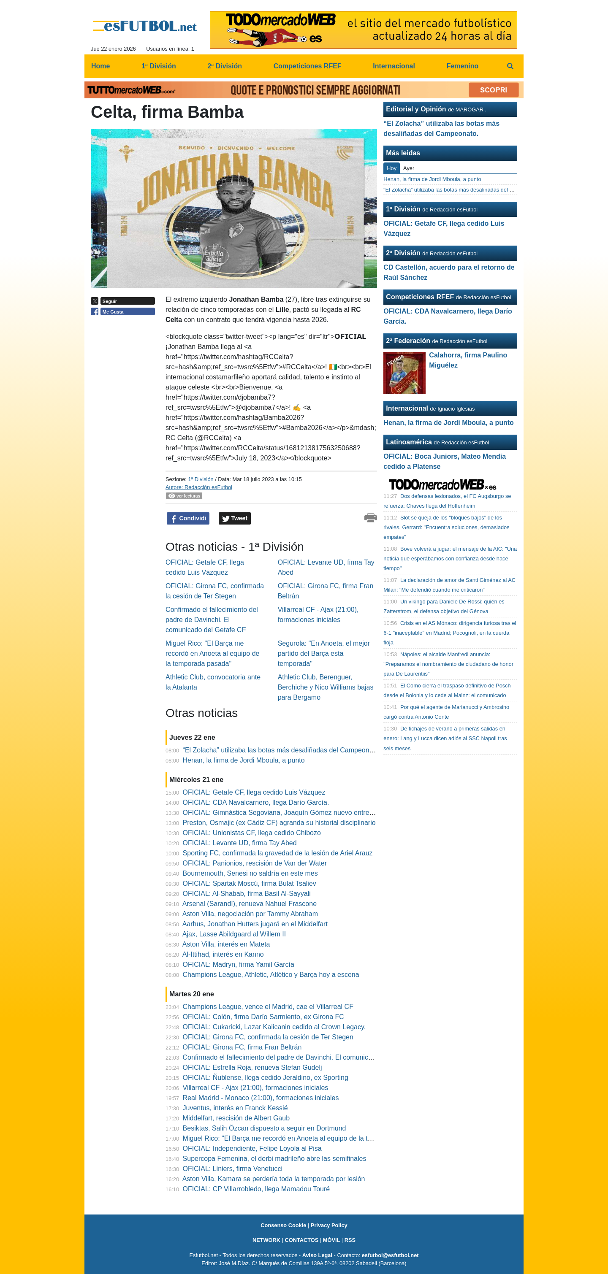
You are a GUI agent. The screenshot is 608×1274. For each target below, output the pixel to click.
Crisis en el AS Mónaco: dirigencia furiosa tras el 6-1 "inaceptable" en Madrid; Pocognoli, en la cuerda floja (449, 633)
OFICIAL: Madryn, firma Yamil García (238, 964)
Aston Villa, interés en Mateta (226, 944)
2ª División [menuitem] (224, 66)
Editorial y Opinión (416, 109)
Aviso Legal (317, 1255)
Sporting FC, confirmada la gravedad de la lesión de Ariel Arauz (278, 853)
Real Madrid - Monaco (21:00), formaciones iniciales (261, 1097)
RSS (350, 1240)
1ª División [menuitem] (158, 66)
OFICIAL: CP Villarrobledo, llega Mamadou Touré (256, 1189)
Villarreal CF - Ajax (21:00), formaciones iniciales (255, 1087)
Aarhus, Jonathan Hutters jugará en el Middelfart (255, 924)
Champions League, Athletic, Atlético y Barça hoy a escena (271, 974)
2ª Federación (408, 340)
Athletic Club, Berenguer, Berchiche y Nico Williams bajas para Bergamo (326, 687)
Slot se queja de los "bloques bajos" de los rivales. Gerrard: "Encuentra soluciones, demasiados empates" (446, 527)
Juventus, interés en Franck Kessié (235, 1108)
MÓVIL (331, 1240)
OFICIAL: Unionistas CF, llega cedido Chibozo (252, 832)
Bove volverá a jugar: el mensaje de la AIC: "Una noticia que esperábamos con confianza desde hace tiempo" (450, 558)
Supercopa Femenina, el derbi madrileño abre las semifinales (274, 1158)
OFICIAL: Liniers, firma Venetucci (233, 1168)
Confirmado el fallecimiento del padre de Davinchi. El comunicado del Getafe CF (212, 619)
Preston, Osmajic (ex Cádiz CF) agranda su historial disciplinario (279, 822)
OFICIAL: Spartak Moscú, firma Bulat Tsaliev (249, 883)
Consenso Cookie (283, 1225)
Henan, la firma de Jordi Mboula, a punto (244, 760)
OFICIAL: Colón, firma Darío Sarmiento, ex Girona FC (263, 1016)
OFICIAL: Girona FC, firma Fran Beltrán (242, 1047)
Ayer (408, 168)
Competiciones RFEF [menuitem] (308, 66)
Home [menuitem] (100, 66)
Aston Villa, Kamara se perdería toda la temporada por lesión (273, 1178)
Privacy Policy (329, 1225)
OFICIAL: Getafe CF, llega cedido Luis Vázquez (254, 792)
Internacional (407, 408)
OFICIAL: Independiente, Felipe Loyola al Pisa (252, 1148)
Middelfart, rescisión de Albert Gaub (236, 1118)
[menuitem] (510, 66)
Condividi (188, 518)
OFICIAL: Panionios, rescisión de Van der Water (255, 863)
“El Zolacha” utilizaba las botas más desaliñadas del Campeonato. (282, 750)
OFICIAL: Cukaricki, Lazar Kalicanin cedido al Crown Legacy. (274, 1027)
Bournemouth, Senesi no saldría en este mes (250, 873)
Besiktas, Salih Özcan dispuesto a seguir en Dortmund (264, 1128)
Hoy (391, 168)
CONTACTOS (301, 1240)
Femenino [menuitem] (463, 66)
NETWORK (266, 1240)
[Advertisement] (125, 449)
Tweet (235, 518)
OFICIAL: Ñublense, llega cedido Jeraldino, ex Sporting (265, 1077)
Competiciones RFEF (420, 296)
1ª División (200, 479)
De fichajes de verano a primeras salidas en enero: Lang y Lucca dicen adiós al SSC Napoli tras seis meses (445, 738)
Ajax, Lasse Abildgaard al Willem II (234, 934)
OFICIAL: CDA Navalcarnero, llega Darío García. (256, 802)
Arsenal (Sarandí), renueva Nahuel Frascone (249, 903)
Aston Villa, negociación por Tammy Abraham (250, 913)
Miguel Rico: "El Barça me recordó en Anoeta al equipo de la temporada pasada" (212, 653)
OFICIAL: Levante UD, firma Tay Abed (240, 843)
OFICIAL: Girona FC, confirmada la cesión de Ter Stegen (268, 1037)
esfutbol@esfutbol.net (390, 1255)
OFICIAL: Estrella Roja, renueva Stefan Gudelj (252, 1067)
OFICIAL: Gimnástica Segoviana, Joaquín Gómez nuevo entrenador (285, 812)
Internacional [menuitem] (394, 66)
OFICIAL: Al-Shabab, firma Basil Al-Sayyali (247, 893)
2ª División (403, 253)
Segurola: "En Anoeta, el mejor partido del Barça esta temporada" (324, 653)
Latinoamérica (409, 442)
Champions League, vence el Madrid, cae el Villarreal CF (268, 1006)
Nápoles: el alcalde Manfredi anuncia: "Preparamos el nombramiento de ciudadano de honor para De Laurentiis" (448, 664)
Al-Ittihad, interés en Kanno (223, 954)
